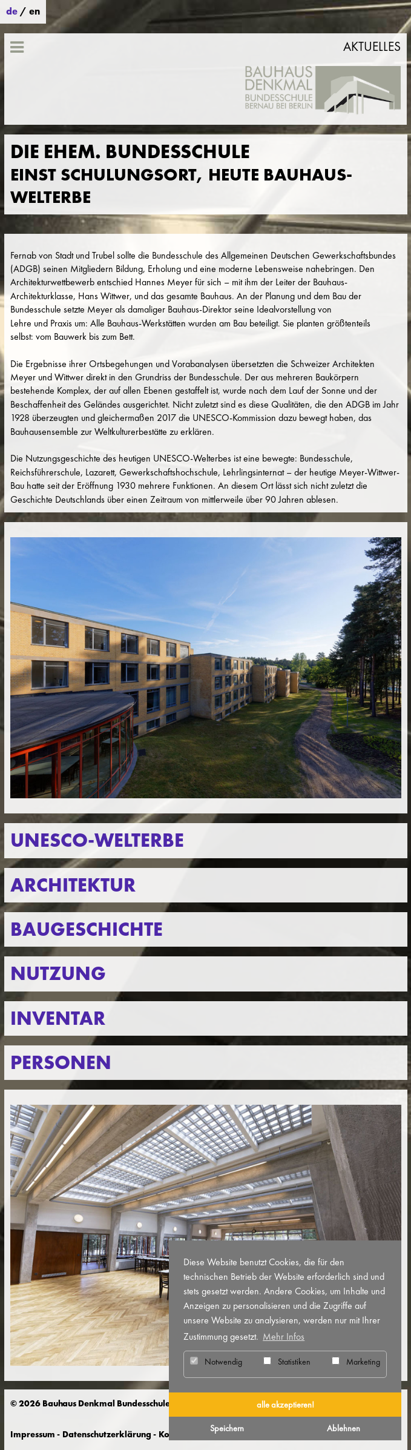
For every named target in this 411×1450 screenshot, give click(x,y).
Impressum (32, 1434)
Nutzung (58, 973)
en (34, 11)
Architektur (73, 885)
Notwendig (216, 1361)
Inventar (57, 1018)
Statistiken (287, 1361)
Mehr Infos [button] (283, 1336)
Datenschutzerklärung (106, 1434)
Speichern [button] (227, 1428)
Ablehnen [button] (343, 1428)
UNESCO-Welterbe (97, 840)
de (12, 11)
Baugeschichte (86, 929)
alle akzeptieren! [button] (285, 1404)
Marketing (356, 1361)
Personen (60, 1062)
